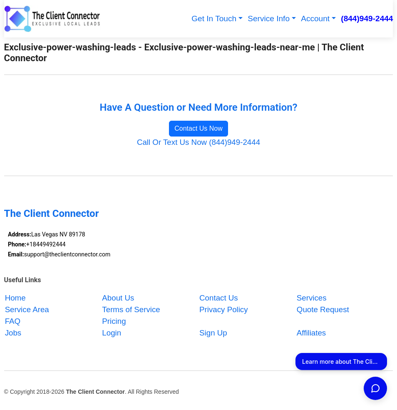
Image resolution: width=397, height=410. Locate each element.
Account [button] (315, 18)
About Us (118, 297)
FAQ (12, 321)
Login (111, 332)
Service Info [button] (269, 18)
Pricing (114, 321)
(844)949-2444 (367, 18)
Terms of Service (131, 309)
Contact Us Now (198, 128)
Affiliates (311, 332)
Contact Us (218, 297)
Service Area (27, 309)
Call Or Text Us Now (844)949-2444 (198, 142)
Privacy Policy (223, 309)
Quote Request (323, 309)
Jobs (13, 332)
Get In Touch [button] (213, 18)
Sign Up (213, 332)
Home (15, 297)
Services (312, 297)
